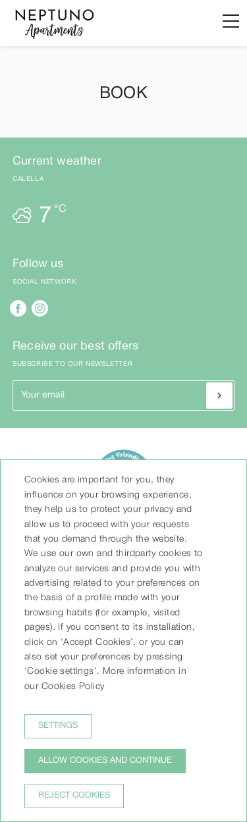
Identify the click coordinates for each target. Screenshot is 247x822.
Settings (58, 726)
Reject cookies (74, 796)
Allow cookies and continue (105, 761)
